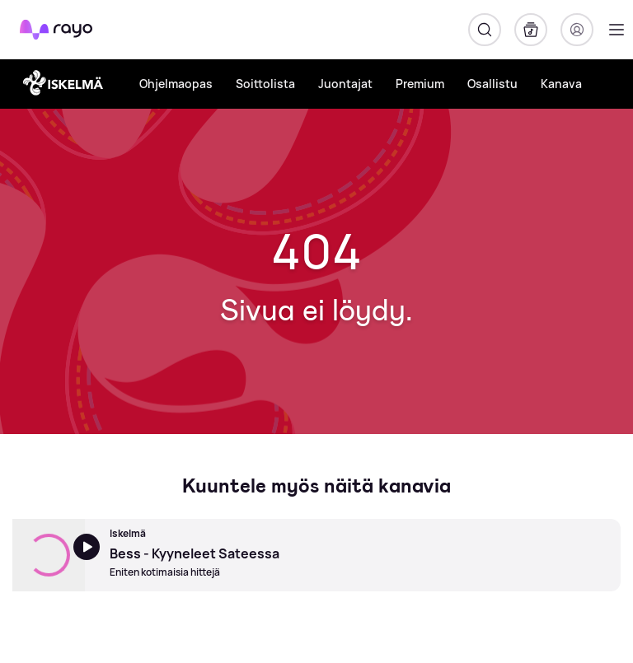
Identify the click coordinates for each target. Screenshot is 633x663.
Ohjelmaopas (176, 83)
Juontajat (345, 83)
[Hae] (484, 29)
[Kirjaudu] (576, 29)
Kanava (561, 83)
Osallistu (492, 83)
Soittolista (265, 83)
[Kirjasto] (530, 29)
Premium (420, 83)
